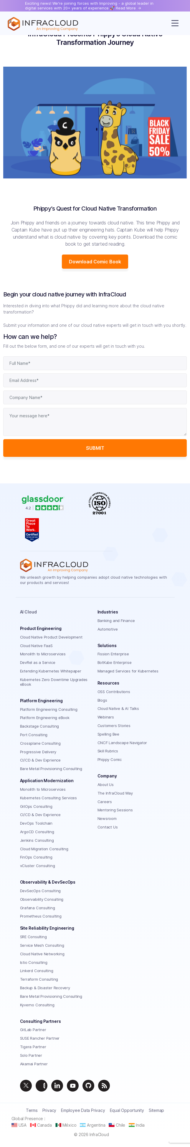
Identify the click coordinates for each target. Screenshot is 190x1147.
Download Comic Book (95, 262)
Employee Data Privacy (83, 1110)
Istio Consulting (33, 962)
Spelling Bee (108, 734)
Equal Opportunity (127, 1110)
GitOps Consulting (36, 806)
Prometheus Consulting (41, 916)
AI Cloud (28, 611)
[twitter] (26, 1086)
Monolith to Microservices (43, 654)
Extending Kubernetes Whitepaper (50, 671)
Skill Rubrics (108, 751)
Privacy (49, 1110)
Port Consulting (34, 734)
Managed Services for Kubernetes (128, 671)
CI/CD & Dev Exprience (40, 760)
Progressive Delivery (38, 751)
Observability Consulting (42, 899)
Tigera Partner (33, 1046)
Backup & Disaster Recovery (45, 987)
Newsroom (107, 818)
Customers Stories (114, 725)
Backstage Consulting (39, 726)
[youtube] (73, 1086)
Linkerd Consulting (36, 970)
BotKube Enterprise (115, 662)
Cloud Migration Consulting (44, 848)
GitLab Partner (33, 1029)
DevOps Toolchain (36, 823)
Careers (105, 801)
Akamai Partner (34, 1063)
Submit (95, 448)
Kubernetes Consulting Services (48, 797)
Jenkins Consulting (37, 840)
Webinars (106, 717)
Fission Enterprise (113, 654)
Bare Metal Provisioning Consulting (51, 768)
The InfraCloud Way (115, 793)
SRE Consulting (33, 936)
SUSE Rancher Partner (40, 1038)
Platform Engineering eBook (45, 717)
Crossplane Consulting (40, 743)
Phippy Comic (110, 759)
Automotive (108, 629)
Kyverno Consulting (37, 1004)
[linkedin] (57, 1086)
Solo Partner (31, 1055)
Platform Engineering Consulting (48, 709)
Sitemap (156, 1110)
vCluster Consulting (37, 865)
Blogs (102, 700)
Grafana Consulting (37, 907)
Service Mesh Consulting (42, 945)
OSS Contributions (114, 691)
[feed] (104, 1086)
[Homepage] (43, 24)
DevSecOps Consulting (40, 890)
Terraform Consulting (39, 979)
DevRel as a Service (37, 662)
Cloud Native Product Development (51, 637)
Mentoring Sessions (115, 810)
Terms (32, 1110)
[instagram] (41, 1086)
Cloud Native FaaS (36, 645)
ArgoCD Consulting (37, 831)
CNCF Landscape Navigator (122, 742)
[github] (88, 1086)
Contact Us (108, 827)
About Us (106, 784)
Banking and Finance (116, 620)
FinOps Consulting (36, 857)
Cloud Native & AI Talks (118, 708)
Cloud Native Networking (42, 953)
